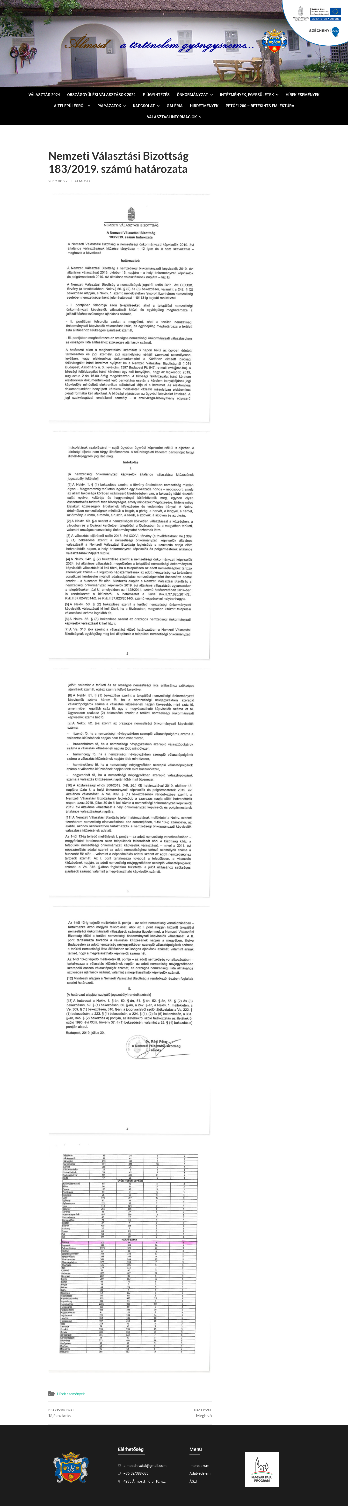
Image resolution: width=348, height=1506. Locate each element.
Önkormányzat (195, 94)
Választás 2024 (44, 94)
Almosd (82, 181)
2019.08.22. (58, 181)
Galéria (175, 106)
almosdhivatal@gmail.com (145, 1466)
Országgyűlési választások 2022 (101, 94)
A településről (72, 106)
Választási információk (174, 117)
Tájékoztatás (61, 1413)
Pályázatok (111, 106)
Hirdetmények (204, 106)
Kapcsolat (146, 106)
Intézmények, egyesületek (249, 94)
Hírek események (302, 94)
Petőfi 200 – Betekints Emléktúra (260, 106)
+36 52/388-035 (135, 1473)
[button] (194, 94)
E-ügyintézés (156, 94)
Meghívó (203, 1413)
